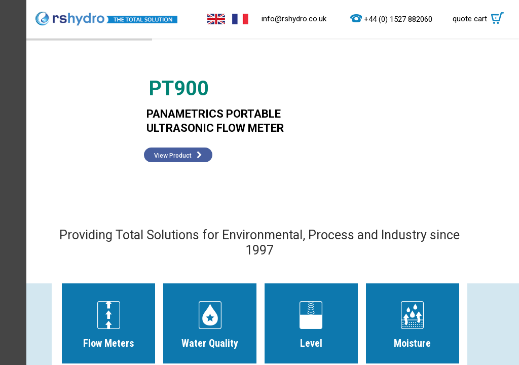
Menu (13, 182)
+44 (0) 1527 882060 (398, 19)
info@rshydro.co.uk (294, 18)
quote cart (481, 18)
